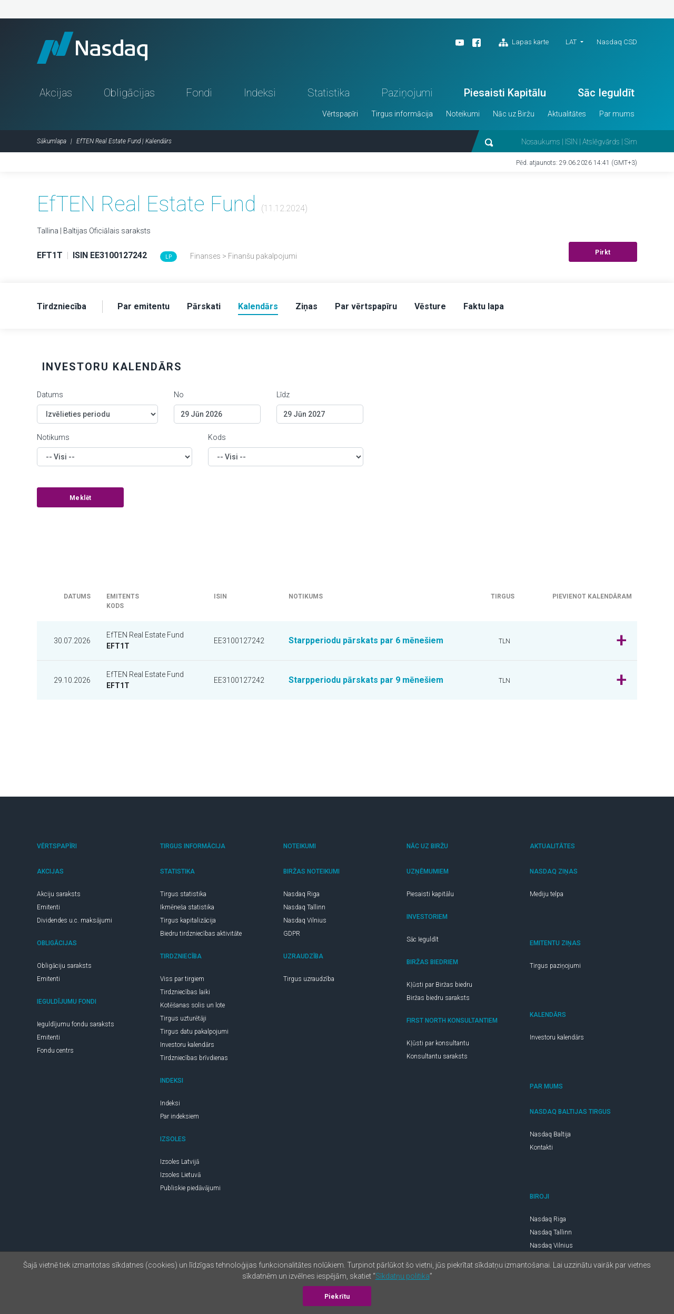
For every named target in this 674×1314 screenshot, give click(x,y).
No (179, 394)
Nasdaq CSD (617, 42)
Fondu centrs (55, 1050)
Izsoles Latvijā (179, 1161)
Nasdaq (92, 48)
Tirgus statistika (183, 894)
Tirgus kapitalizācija (188, 920)
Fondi (199, 92)
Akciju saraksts (59, 894)
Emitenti (48, 907)
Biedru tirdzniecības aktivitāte (201, 933)
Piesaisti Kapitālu (505, 92)
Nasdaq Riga (301, 894)
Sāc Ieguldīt (606, 92)
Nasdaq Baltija (550, 1134)
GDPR (291, 933)
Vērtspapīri (340, 114)
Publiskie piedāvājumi (190, 1188)
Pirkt (603, 252)
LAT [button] (571, 42)
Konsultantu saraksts (437, 1056)
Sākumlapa (51, 141)
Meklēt (81, 498)
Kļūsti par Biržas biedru (439, 984)
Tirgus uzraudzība (308, 979)
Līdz (283, 394)
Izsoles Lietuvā (180, 1175)
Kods (217, 437)
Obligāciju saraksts (64, 965)
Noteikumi (463, 114)
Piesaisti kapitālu (430, 894)
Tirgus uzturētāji (183, 1018)
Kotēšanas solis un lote (192, 1005)
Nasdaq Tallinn (304, 907)
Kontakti (541, 1147)
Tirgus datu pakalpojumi (194, 1031)
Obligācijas (129, 92)
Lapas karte (524, 42)
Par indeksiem (179, 1116)
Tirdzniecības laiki (185, 992)
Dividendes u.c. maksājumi (74, 920)
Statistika (329, 92)
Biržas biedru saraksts (438, 998)
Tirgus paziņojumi (555, 965)
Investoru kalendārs (187, 1044)
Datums (50, 394)
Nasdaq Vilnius (304, 920)
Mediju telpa (546, 894)
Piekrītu (337, 1296)
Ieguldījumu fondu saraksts (75, 1024)
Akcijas (55, 92)
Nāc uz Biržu (513, 114)
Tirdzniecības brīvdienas (194, 1058)
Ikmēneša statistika (187, 907)
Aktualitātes (567, 114)
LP (168, 257)
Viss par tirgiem (182, 979)
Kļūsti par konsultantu (438, 1043)
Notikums (53, 437)
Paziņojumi (407, 92)
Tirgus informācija (402, 114)
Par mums (617, 114)
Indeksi (260, 92)
